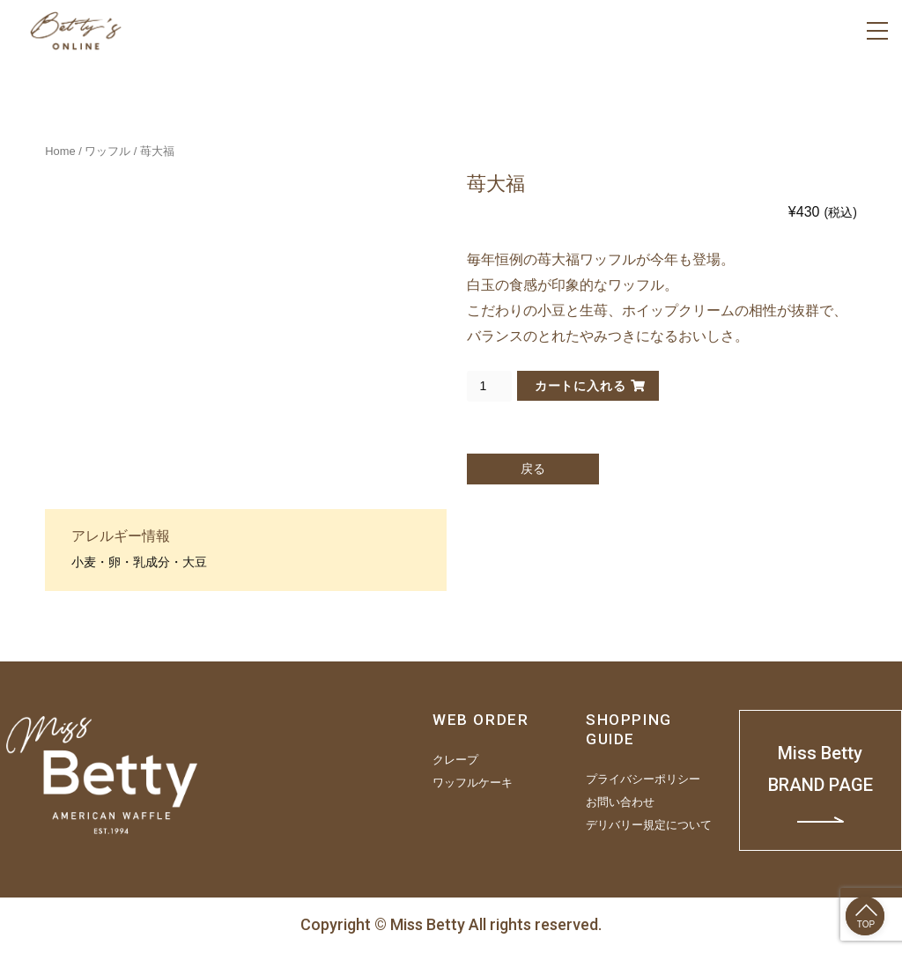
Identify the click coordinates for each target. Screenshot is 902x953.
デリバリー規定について (649, 825)
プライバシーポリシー (643, 779)
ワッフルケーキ (473, 783)
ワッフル (107, 151)
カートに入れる (580, 386)
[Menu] (877, 31)
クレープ (455, 760)
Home (60, 151)
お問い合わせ (620, 802)
